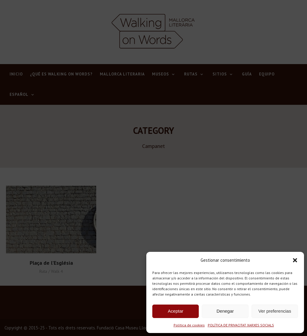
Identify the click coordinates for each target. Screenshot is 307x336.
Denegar (225, 311)
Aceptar (175, 311)
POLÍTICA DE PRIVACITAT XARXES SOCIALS (241, 325)
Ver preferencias (274, 311)
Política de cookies (189, 325)
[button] (295, 260)
